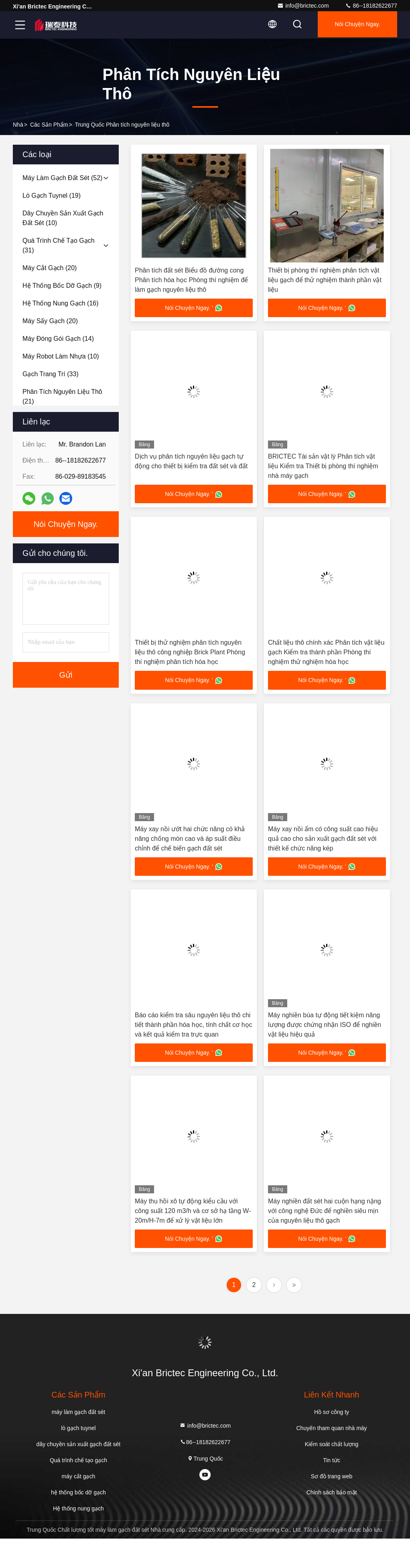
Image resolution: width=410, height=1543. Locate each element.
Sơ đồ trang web (331, 1480)
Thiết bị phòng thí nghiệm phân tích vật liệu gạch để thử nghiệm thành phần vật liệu (325, 280)
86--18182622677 (371, 5)
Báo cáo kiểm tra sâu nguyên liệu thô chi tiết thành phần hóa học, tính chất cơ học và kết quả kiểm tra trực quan (193, 1027)
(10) (62, 218)
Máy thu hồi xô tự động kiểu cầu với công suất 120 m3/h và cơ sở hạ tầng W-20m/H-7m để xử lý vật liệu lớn (193, 1214)
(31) (58, 245)
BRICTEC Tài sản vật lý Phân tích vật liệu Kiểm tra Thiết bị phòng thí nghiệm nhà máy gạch (323, 467)
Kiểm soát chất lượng (332, 1448)
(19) (51, 195)
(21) (62, 396)
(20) (49, 267)
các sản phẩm (49, 124)
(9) (61, 285)
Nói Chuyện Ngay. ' (193, 308)
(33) (50, 374)
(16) (60, 303)
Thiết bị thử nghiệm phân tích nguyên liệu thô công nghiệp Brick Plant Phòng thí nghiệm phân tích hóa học (190, 654)
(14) (58, 338)
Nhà (18, 124)
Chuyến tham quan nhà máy (331, 1432)
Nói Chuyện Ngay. (355, 25)
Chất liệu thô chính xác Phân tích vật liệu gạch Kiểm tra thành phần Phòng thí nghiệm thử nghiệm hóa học (326, 654)
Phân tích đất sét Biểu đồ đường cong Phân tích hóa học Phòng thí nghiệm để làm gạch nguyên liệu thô (191, 280)
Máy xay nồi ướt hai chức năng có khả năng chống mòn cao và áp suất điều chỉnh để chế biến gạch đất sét (190, 841)
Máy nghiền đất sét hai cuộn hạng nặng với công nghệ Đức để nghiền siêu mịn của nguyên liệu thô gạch (324, 1214)
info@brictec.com (303, 5)
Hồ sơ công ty (331, 1416)
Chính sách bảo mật (331, 1497)
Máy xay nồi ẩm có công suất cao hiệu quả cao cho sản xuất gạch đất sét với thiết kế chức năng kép (323, 841)
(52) (62, 177)
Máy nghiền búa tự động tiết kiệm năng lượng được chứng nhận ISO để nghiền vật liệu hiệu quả (324, 1027)
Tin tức (331, 1464)
